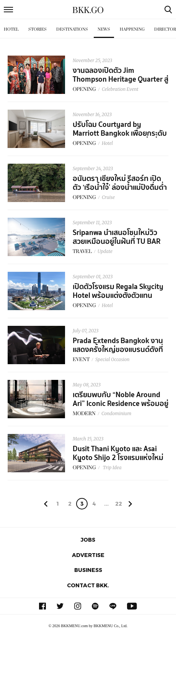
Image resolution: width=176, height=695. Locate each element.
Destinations (72, 29)
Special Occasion (112, 359)
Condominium (116, 413)
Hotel (11, 29)
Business (88, 570)
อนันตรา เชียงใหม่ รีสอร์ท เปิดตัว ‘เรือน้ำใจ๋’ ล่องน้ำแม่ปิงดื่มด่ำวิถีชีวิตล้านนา (120, 187)
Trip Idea (112, 467)
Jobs (88, 539)
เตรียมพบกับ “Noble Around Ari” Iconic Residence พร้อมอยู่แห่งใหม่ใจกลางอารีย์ (120, 403)
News (104, 29)
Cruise (108, 197)
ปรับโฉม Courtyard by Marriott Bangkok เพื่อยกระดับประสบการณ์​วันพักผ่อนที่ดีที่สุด (120, 133)
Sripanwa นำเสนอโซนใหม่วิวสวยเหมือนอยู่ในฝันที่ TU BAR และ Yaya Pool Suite (116, 241)
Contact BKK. (88, 585)
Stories (37, 29)
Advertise (88, 555)
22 (118, 503)
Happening (132, 29)
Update (105, 251)
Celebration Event (120, 89)
